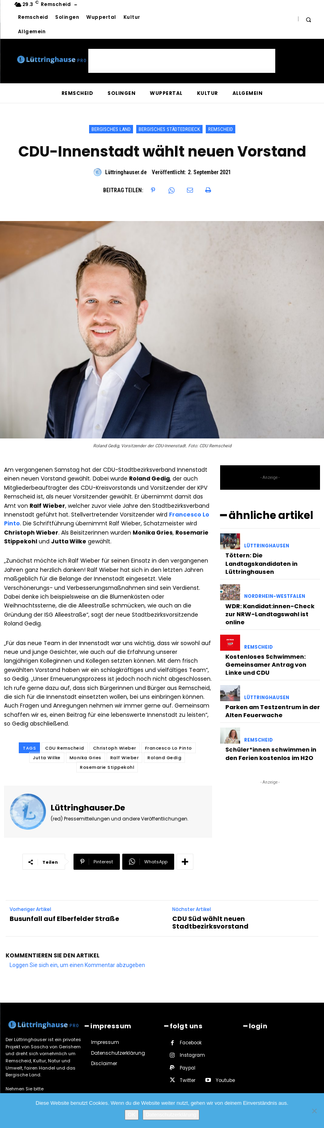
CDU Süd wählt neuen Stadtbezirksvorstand (210, 911)
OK (131, 1115)
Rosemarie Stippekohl (107, 767)
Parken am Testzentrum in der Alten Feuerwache (269, 689)
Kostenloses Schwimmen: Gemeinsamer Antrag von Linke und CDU (270, 645)
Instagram (192, 1043)
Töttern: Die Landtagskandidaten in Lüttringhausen (259, 558)
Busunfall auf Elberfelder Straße (64, 907)
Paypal (187, 1055)
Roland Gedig (164, 757)
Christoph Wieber (114, 748)
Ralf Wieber (124, 757)
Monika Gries (85, 757)
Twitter (222, 1055)
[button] (309, 19)
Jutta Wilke (47, 757)
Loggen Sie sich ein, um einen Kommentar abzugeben (77, 954)
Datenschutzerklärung (171, 1115)
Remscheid (220, 129)
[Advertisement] (181, 61)
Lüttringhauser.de (126, 172)
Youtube (189, 1068)
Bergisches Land (111, 129)
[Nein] (314, 1111)
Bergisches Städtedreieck (169, 129)
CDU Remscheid (64, 748)
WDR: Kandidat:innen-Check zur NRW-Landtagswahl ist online (271, 602)
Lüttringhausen (266, 544)
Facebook (191, 1030)
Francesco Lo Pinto (168, 748)
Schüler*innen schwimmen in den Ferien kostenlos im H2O (266, 729)
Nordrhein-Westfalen (273, 591)
